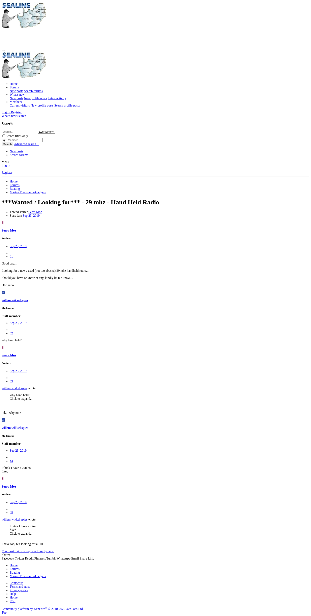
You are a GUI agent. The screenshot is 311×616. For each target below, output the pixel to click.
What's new (17, 94)
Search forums (33, 91)
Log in (6, 165)
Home (14, 83)
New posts (16, 91)
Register (7, 172)
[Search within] (46, 132)
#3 (11, 381)
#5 (11, 512)
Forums (15, 87)
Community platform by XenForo (43, 609)
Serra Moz (35, 212)
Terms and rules (20, 586)
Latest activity (57, 98)
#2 (11, 333)
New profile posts (35, 98)
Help (13, 594)
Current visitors (20, 105)
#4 (11, 461)
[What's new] (9, 116)
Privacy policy (19, 590)
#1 (11, 256)
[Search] (21, 116)
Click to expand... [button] (21, 398)
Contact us (16, 583)
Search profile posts (67, 105)
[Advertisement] (75, 38)
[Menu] (3, 50)
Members (16, 102)
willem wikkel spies (14, 388)
